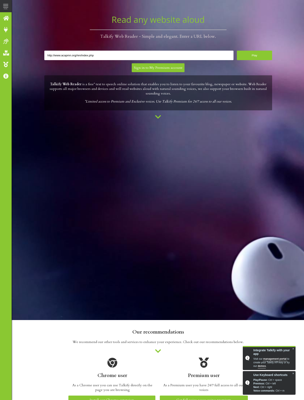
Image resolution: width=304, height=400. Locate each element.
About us (6, 76)
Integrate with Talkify (6, 29)
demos (262, 366)
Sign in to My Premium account (158, 67)
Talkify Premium (6, 64)
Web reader (6, 41)
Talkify (6, 18)
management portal (275, 358)
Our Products (6, 53)
